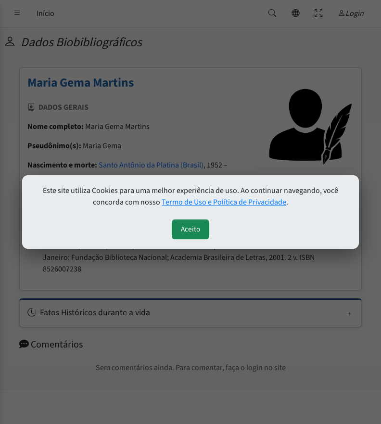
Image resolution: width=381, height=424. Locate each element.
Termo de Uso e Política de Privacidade (224, 202)
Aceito (190, 229)
